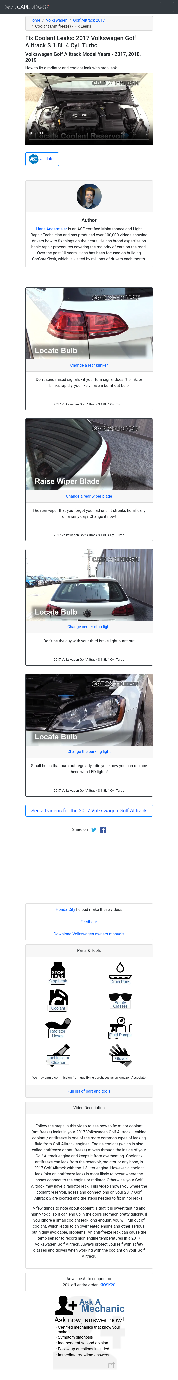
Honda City (65, 909)
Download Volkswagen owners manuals (89, 934)
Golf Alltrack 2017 (89, 20)
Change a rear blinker (89, 365)
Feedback (89, 921)
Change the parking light (88, 751)
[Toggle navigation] (167, 7)
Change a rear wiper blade (89, 496)
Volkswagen (56, 20)
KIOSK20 (107, 1285)
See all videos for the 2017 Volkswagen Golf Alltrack (89, 811)
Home (35, 20)
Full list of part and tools (89, 1091)
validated (42, 159)
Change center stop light (89, 626)
